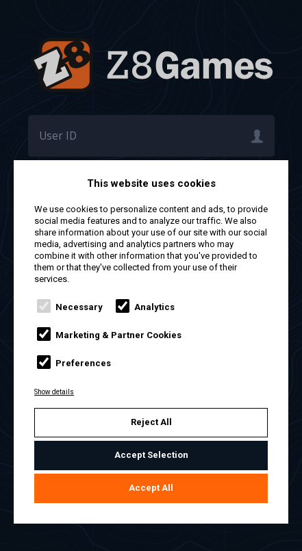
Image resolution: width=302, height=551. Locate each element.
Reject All (151, 422)
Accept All (151, 488)
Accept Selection (151, 455)
